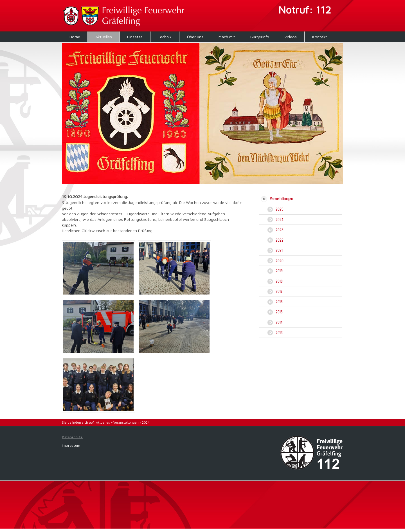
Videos (290, 36)
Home (74, 36)
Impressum (71, 445)
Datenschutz (72, 437)
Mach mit (227, 36)
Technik (165, 36)
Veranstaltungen (126, 422)
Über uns (195, 36)
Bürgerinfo (259, 36)
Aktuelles (103, 36)
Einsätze (135, 36)
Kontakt (319, 36)
